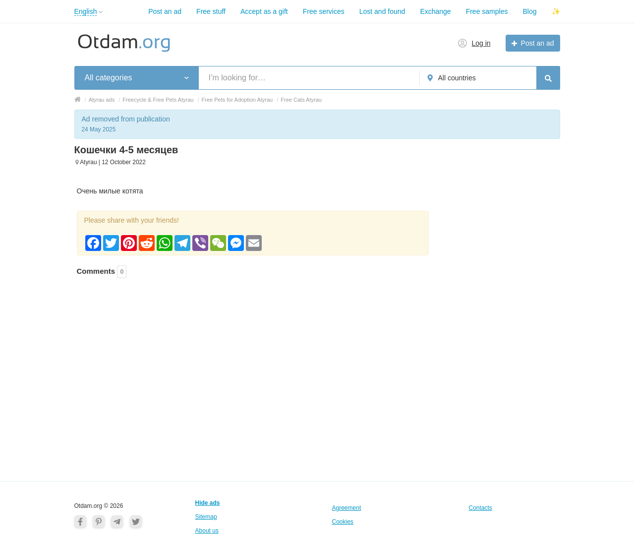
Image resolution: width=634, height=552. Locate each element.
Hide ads (207, 502)
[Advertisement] (253, 340)
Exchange (435, 11)
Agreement (346, 507)
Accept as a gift (264, 11)
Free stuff (211, 11)
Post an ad (164, 11)
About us (207, 530)
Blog (529, 11)
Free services (324, 11)
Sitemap (206, 516)
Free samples (487, 11)
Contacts (480, 507)
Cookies (342, 521)
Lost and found (382, 11)
